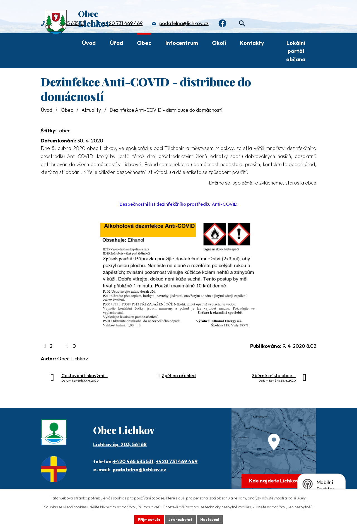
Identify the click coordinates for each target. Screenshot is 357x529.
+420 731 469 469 (123, 24)
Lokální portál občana (295, 51)
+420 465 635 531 (133, 461)
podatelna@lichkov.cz (184, 24)
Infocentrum (181, 42)
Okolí (219, 42)
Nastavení (212, 518)
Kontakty (252, 42)
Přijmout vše (147, 518)
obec (64, 130)
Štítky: (49, 130)
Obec (144, 42)
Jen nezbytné (180, 518)
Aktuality (91, 110)
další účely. (297, 497)
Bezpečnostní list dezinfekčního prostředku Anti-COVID (178, 204)
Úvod (89, 42)
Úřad (116, 42)
